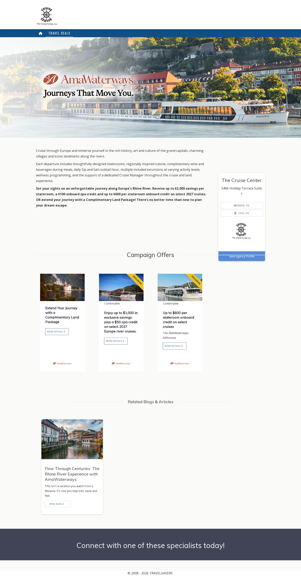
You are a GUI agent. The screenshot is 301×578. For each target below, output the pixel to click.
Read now (62, 491)
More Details (58, 329)
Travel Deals (59, 33)
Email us (241, 238)
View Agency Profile (241, 289)
